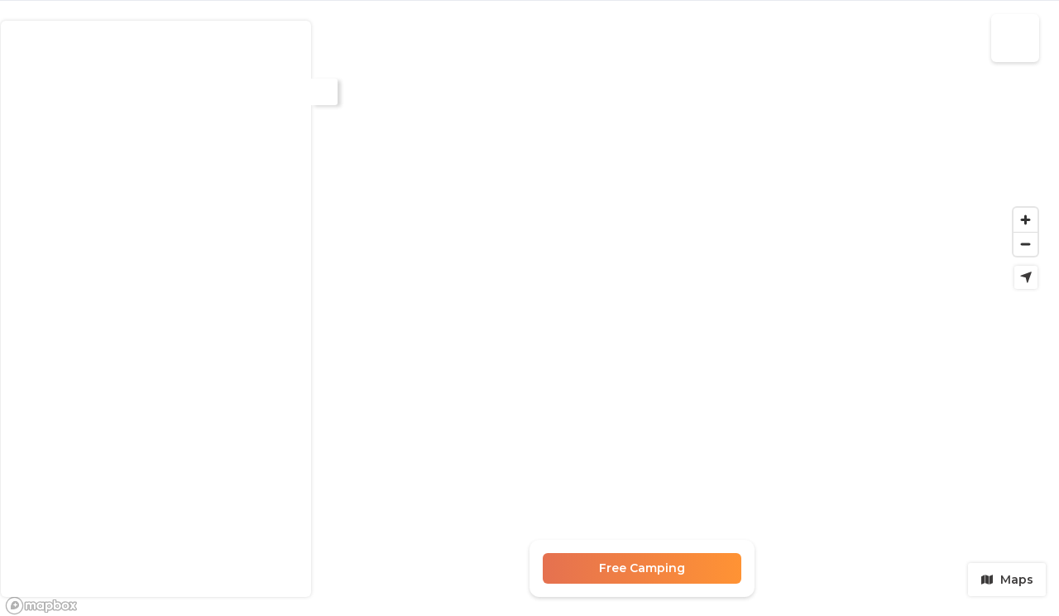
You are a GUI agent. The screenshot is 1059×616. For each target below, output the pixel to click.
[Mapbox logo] (41, 605)
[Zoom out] (1025, 244)
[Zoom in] (1025, 220)
